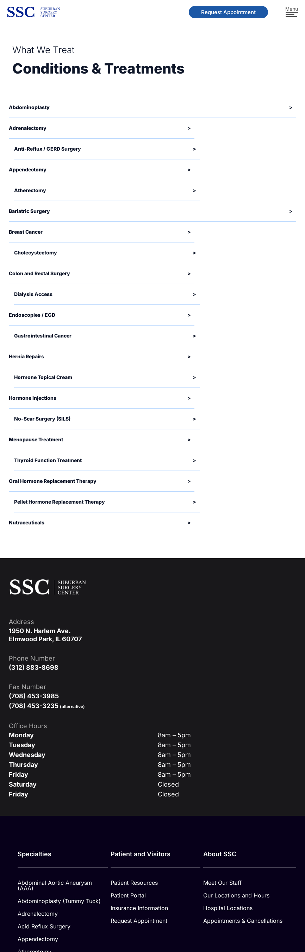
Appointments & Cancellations (242, 733)
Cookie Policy (279, 910)
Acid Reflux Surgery (44, 739)
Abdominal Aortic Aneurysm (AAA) (55, 698)
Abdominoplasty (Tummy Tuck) (59, 713)
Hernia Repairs (37, 853)
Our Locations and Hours (236, 708)
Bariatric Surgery (40, 777)
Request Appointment (139, 733)
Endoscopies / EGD (43, 840)
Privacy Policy (228, 910)
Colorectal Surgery (43, 815)
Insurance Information (139, 720)
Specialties (34, 666)
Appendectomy (38, 751)
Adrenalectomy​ (38, 726)
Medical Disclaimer (171, 910)
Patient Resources (134, 695)
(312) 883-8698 (33, 480)
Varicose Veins (37, 878)
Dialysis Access (38, 827)
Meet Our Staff (222, 695)
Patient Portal (128, 708)
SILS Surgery (35, 865)
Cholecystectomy (41, 802)
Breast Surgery (37, 789)
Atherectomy (34, 764)
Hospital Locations (228, 720)
